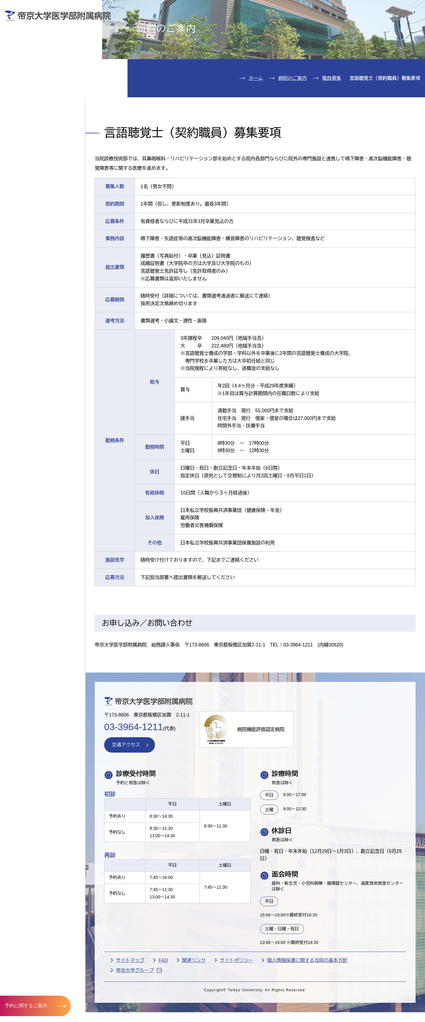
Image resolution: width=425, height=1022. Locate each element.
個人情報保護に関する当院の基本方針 (307, 994)
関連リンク (194, 994)
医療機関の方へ (308, 25)
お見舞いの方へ (235, 25)
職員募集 (331, 112)
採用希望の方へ (380, 25)
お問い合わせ (335, 8)
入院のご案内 (32, 58)
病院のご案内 (32, 93)
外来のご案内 (32, 39)
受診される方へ (163, 25)
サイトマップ (130, 994)
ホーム (256, 112)
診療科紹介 (28, 76)
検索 (411, 8)
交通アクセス (32, 111)
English (378, 8)
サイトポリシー (236, 994)
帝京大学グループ (139, 1004)
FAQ (163, 994)
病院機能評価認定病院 (261, 763)
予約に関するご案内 (26, 1005)
